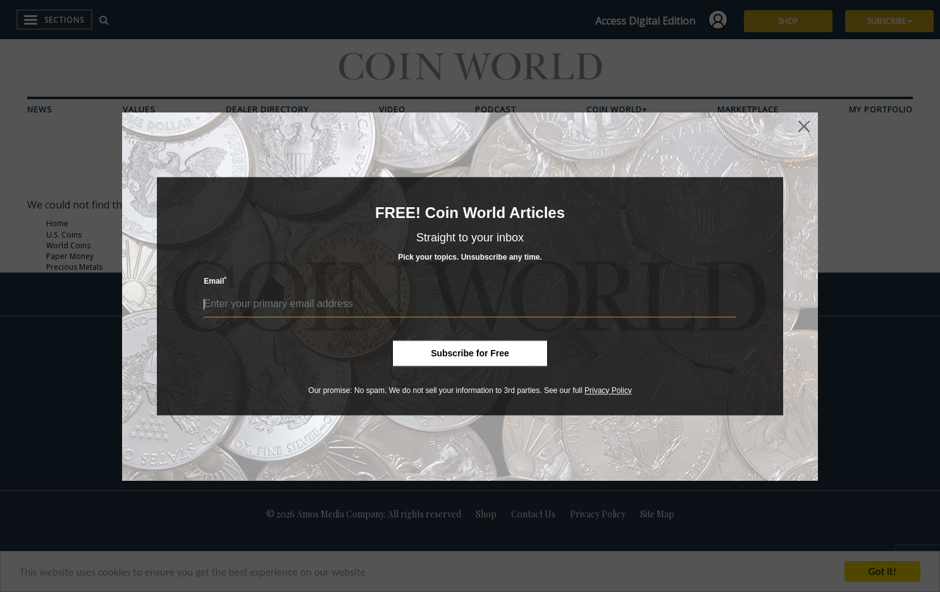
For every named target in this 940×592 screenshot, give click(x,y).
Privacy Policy (608, 390)
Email (215, 281)
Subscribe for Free (470, 353)
